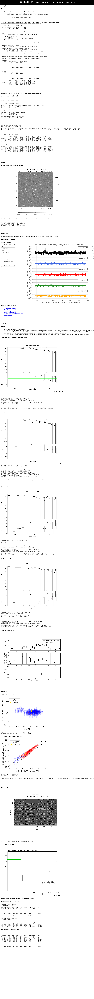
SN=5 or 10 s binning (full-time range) (13, 343)
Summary (37, 2)
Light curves (51, 2)
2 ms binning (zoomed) (10, 341)
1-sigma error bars (6, 271)
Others (72, 2)
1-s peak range (5, 288)
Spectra (58, 2)
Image (44, 2)
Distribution (65, 2)
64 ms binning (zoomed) (10, 337)
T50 (2, 284)
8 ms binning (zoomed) (10, 340)
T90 (2, 275)
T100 (2, 279)
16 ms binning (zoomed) (10, 339)
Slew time (3, 292)
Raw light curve (8, 344)
